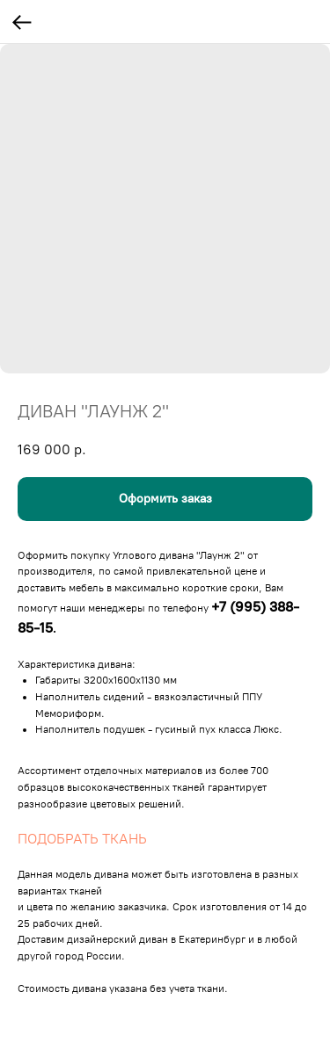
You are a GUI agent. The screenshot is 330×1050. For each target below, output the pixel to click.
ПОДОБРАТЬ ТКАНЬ (82, 838)
